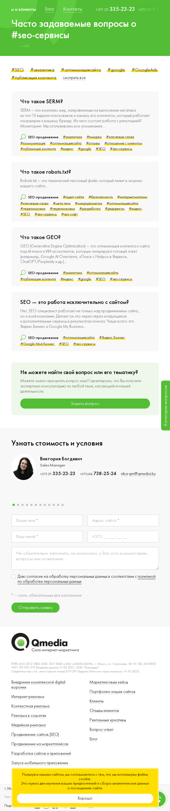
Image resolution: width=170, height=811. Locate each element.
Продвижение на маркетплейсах (39, 744)
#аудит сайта (73, 197)
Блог (94, 739)
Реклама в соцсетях (28, 716)
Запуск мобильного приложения (39, 763)
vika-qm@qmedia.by (138, 474)
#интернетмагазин (132, 197)
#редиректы (114, 209)
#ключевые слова (120, 137)
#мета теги (61, 203)
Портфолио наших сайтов (112, 692)
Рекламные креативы (108, 720)
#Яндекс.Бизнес (112, 338)
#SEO (17, 69)
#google (116, 69)
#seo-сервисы (121, 149)
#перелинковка (32, 209)
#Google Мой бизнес (37, 344)
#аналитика (42, 69)
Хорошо (85, 798)
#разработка (89, 209)
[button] (14, 505)
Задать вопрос (85, 403)
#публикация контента (33, 77)
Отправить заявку (35, 607)
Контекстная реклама (30, 706)
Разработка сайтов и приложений (41, 753)
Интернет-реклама (27, 697)
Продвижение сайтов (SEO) (35, 735)
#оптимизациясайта (81, 69)
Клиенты (97, 701)
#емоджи (94, 137)
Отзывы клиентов (104, 711)
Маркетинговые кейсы (109, 682)
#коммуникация (32, 143)
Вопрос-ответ (102, 730)
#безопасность (100, 197)
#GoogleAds (144, 69)
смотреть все (74, 78)
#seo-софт (69, 214)
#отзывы (93, 143)
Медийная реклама (28, 725)
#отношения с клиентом (123, 143)
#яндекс (66, 149)
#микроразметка (88, 203)
